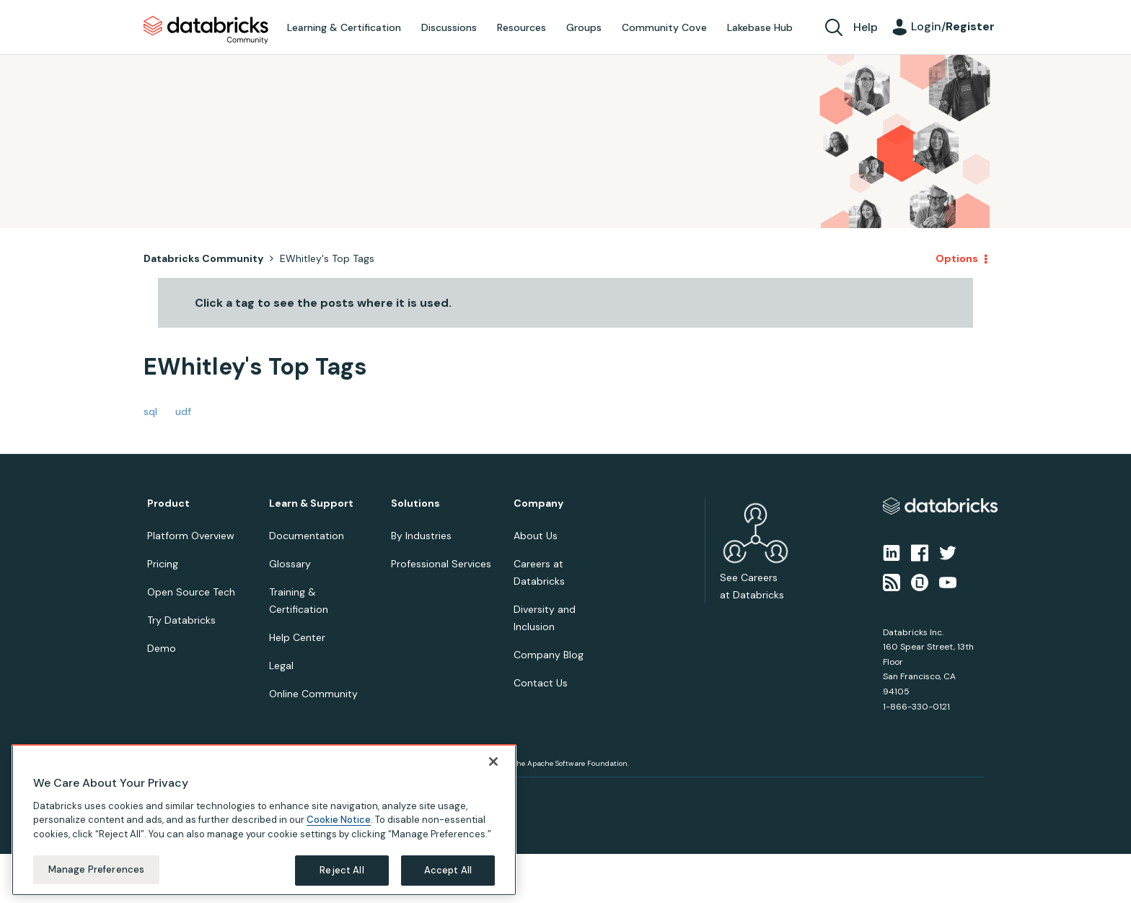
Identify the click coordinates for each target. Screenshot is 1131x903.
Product (168, 503)
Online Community (313, 693)
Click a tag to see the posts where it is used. (323, 302)
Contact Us (541, 682)
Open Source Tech (191, 591)
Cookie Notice (339, 819)
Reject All (342, 870)
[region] (264, 820)
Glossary (290, 563)
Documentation (306, 535)
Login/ (953, 26)
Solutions (415, 503)
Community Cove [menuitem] (664, 27)
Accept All (448, 870)
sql (150, 411)
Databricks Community (206, 30)
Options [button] (957, 258)
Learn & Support (311, 503)
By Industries (421, 535)
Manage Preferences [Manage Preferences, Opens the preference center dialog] (96, 869)
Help (865, 27)
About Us (536, 535)
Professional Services (441, 563)
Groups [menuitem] (584, 27)
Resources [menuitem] (521, 27)
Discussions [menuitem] (449, 27)
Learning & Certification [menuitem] (344, 27)
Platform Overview (190, 535)
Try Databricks (181, 620)
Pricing (162, 563)
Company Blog (549, 654)
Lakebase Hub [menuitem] (760, 27)
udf (183, 411)
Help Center (297, 637)
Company (538, 503)
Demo (161, 648)
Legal (281, 665)
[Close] (493, 761)
